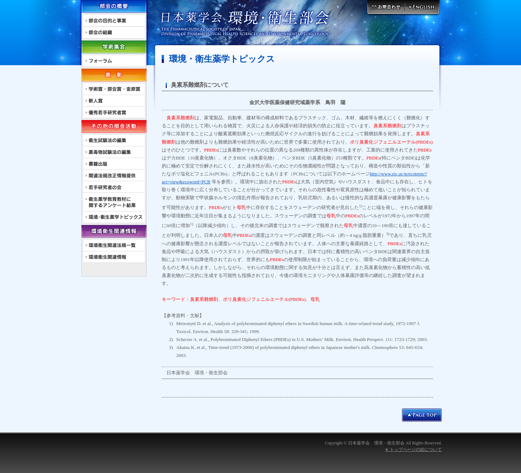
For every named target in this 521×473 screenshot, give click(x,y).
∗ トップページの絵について (413, 449)
